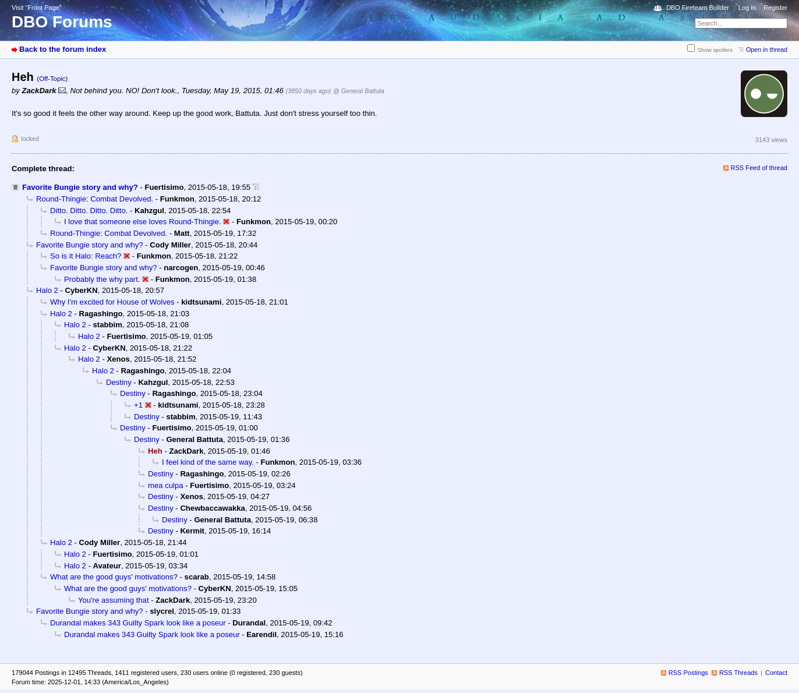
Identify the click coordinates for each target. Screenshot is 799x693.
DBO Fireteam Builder (697, 7)
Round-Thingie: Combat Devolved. (94, 199)
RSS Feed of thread (759, 167)
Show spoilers (715, 50)
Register (775, 7)
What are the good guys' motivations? (114, 576)
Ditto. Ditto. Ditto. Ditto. (89, 210)
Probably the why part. (102, 279)
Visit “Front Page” (37, 7)
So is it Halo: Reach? (85, 256)
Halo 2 (47, 290)
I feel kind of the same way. (208, 462)
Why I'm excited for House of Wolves (112, 302)
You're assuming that (113, 600)
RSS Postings (688, 672)
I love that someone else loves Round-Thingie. (142, 221)
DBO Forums (62, 22)
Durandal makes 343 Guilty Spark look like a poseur (138, 622)
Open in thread (766, 49)
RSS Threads (738, 672)
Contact (776, 672)
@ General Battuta (358, 90)
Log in (747, 7)
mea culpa (165, 485)
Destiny (119, 382)
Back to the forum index (62, 49)
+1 (138, 405)
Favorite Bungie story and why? (80, 187)
